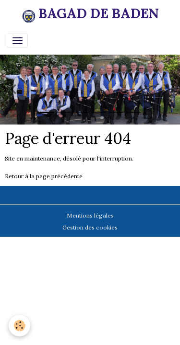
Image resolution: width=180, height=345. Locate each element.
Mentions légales (90, 215)
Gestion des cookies (90, 227)
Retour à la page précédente (44, 176)
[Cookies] (19, 325)
